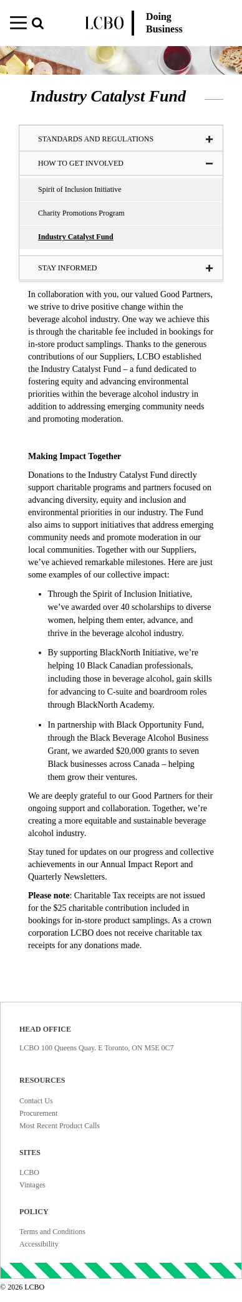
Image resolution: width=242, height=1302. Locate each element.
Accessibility (39, 1244)
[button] (42, 25)
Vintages (32, 1185)
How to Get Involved (125, 163)
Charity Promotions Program (81, 213)
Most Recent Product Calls (59, 1125)
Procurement (38, 1113)
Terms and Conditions (52, 1231)
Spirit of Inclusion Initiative (80, 189)
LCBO (29, 1172)
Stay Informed (125, 268)
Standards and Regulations (125, 139)
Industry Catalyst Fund (76, 236)
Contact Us (36, 1100)
